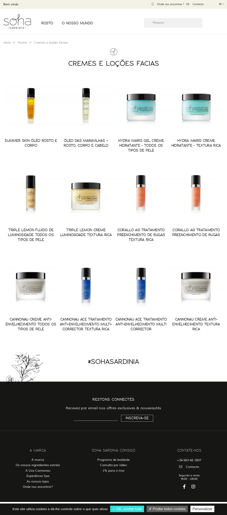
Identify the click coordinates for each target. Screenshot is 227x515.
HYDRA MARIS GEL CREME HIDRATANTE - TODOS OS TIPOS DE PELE (141, 145)
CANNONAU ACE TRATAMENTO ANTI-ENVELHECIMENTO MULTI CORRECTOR (141, 324)
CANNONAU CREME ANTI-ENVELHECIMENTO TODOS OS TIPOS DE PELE (31, 324)
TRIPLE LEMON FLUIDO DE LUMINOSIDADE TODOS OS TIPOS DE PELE (31, 235)
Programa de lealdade (113, 460)
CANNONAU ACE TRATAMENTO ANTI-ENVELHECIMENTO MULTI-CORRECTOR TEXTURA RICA (86, 324)
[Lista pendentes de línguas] (221, 4)
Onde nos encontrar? (38, 487)
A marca (37, 460)
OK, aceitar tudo (127, 509)
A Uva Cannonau (37, 471)
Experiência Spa (37, 476)
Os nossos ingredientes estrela (38, 465)
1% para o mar (113, 471)
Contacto (195, 4)
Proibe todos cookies (167, 509)
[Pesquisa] (173, 23)
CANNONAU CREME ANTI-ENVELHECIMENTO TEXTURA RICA (196, 324)
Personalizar (202, 509)
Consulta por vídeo (113, 465)
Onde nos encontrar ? (168, 4)
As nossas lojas (38, 481)
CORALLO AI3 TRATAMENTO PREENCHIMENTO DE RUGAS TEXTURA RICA (141, 235)
